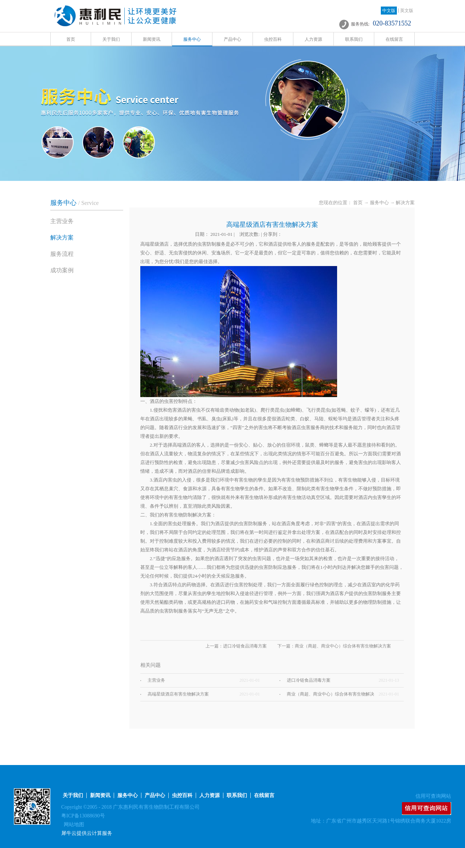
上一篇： (236, 646)
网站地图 (72, 824)
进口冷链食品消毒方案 (309, 680)
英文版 (406, 10)
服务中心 (379, 202)
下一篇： (334, 646)
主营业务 (156, 680)
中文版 (388, 10)
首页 (70, 39)
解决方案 (405, 202)
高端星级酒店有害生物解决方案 (178, 694)
